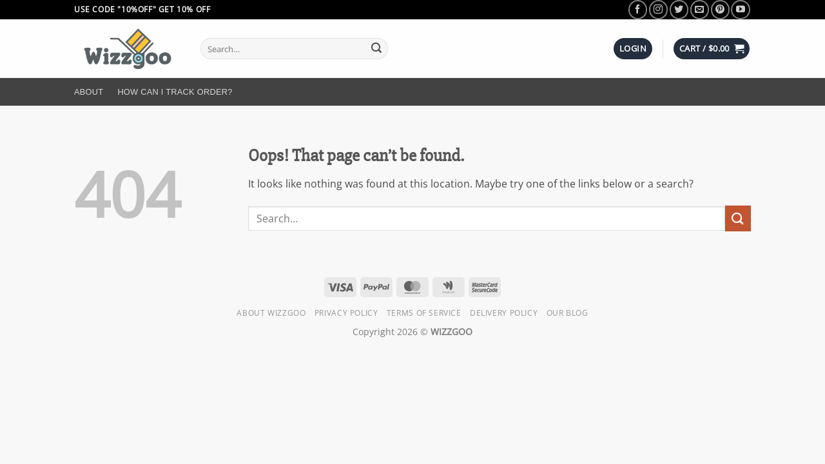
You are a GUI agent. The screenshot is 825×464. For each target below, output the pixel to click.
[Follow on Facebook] (637, 9)
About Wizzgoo (271, 312)
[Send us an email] (699, 9)
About (88, 92)
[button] (633, 48)
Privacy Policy (346, 312)
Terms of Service (424, 312)
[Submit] (376, 49)
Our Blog (567, 312)
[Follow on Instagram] (658, 9)
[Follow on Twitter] (679, 9)
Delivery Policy (504, 312)
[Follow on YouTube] (740, 9)
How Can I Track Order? (174, 92)
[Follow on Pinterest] (720, 9)
